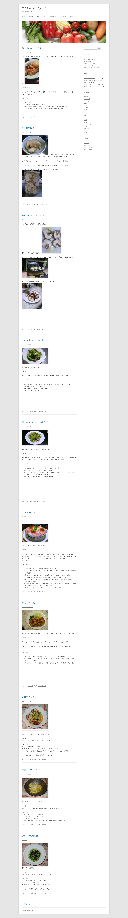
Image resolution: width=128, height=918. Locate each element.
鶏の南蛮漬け (28, 697)
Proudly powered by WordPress (29, 910)
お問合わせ (72, 16)
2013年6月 (86, 109)
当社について (63, 16)
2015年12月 (87, 99)
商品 (38, 16)
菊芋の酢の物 (28, 128)
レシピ (44, 16)
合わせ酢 (30, 411)
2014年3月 (86, 103)
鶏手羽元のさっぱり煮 (32, 48)
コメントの (88, 147)
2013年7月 (86, 107)
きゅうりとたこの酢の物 (33, 340)
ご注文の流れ (53, 16)
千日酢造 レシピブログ (34, 8)
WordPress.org (88, 149)
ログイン (86, 143)
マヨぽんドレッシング (89, 78)
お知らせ (31, 16)
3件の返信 (24, 840)
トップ (23, 16)
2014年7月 (86, 101)
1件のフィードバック (27, 517)
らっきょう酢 (31, 204)
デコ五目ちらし (29, 512)
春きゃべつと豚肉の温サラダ (35, 422)
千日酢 (30, 117)
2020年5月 (86, 97)
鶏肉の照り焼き (29, 603)
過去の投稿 (26, 904)
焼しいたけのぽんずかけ (34, 215)
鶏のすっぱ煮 (87, 82)
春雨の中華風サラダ (31, 770)
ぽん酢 (30, 329)
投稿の (87, 145)
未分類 (85, 130)
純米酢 (30, 501)
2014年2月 (86, 105)
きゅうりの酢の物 (30, 836)
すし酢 (30, 591)
